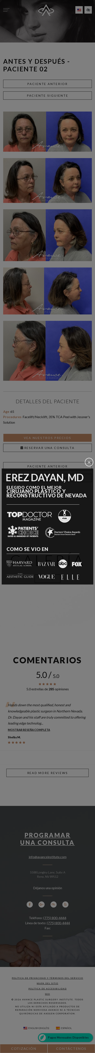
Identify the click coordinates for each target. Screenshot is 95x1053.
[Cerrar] (89, 462)
